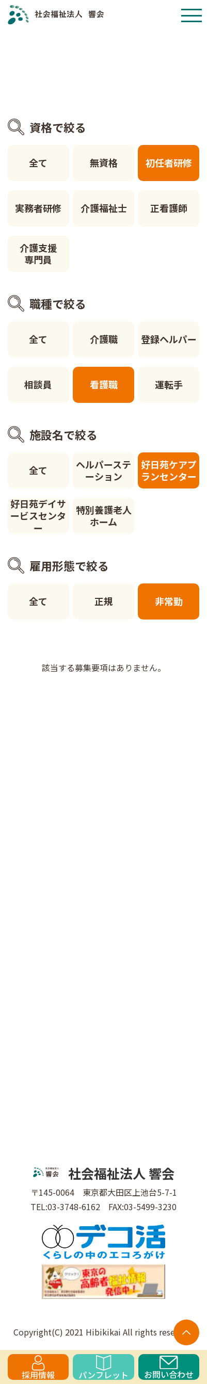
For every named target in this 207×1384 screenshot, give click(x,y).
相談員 (38, 384)
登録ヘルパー (169, 339)
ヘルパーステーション (103, 470)
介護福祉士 (104, 208)
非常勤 (169, 601)
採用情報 (38, 1367)
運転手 (169, 384)
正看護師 (168, 208)
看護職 (104, 384)
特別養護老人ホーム (104, 515)
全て (38, 162)
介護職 (104, 339)
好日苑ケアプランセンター (169, 470)
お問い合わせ (169, 1368)
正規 (103, 601)
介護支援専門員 (38, 253)
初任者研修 (169, 162)
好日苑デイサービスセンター (38, 516)
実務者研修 (38, 208)
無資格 (104, 162)
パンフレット (103, 1367)
